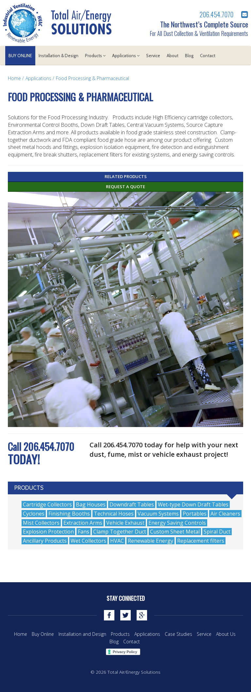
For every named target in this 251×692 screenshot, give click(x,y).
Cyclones (33, 513)
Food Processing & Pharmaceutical (92, 78)
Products (95, 55)
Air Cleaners (225, 513)
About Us (226, 634)
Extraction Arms (82, 522)
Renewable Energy (150, 540)
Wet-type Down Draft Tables (193, 504)
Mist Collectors (41, 522)
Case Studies (178, 634)
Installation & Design (58, 55)
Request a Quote (125, 186)
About (172, 55)
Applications (126, 55)
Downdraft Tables (131, 504)
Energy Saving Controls (177, 522)
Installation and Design (82, 634)
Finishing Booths (69, 513)
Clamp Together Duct (119, 531)
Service (153, 55)
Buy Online (20, 55)
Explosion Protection (48, 531)
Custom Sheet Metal (175, 531)
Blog (189, 55)
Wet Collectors (88, 540)
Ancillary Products (45, 540)
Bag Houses (91, 504)
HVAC (117, 540)
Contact (207, 55)
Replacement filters (200, 540)
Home (14, 78)
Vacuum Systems (158, 513)
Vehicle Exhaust (125, 522)
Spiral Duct (217, 531)
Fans (83, 531)
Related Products (126, 176)
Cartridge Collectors (47, 504)
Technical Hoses (114, 513)
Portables (195, 513)
